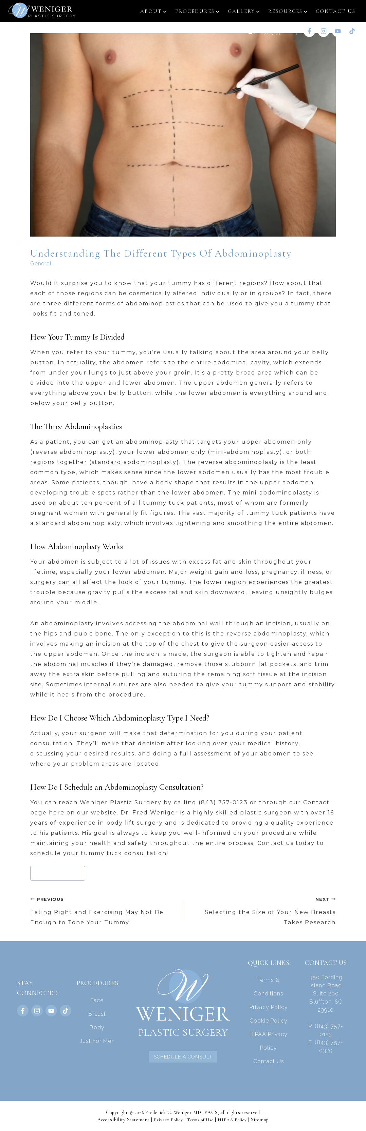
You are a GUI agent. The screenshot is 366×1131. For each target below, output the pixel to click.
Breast (97, 1013)
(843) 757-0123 (276, 31)
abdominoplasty (58, 872)
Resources (285, 11)
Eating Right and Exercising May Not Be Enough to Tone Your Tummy (104, 909)
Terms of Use (200, 1119)
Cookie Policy (269, 1020)
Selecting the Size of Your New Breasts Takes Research (262, 909)
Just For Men (97, 1040)
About (151, 11)
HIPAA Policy (234, 1119)
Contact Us (335, 11)
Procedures (195, 11)
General (41, 263)
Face (97, 1000)
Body (97, 1027)
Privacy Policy (269, 1007)
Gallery (241, 11)
